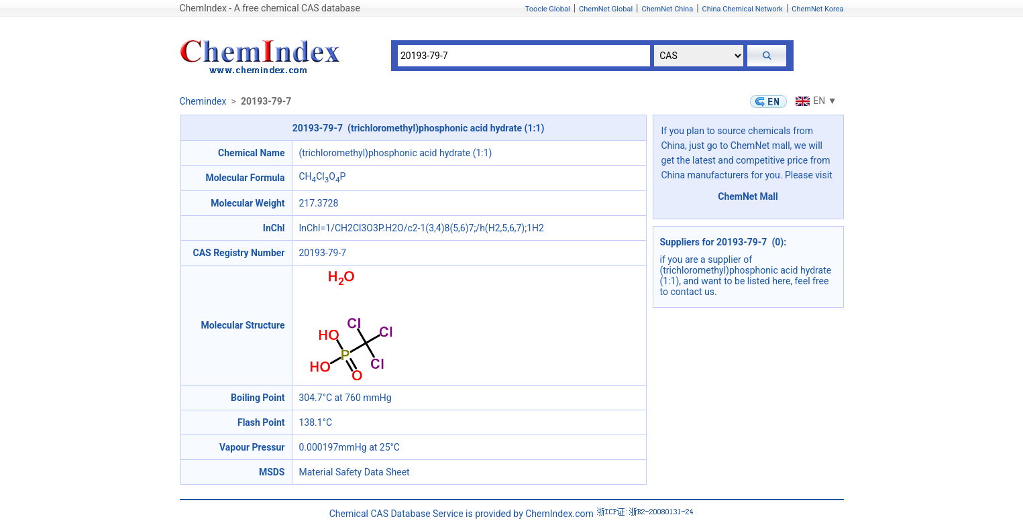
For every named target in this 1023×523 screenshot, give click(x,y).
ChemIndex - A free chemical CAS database (270, 8)
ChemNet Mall (748, 196)
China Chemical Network (742, 9)
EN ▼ (814, 100)
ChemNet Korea (817, 9)
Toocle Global (547, 9)
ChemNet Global (606, 9)
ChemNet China (667, 9)
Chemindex (203, 101)
